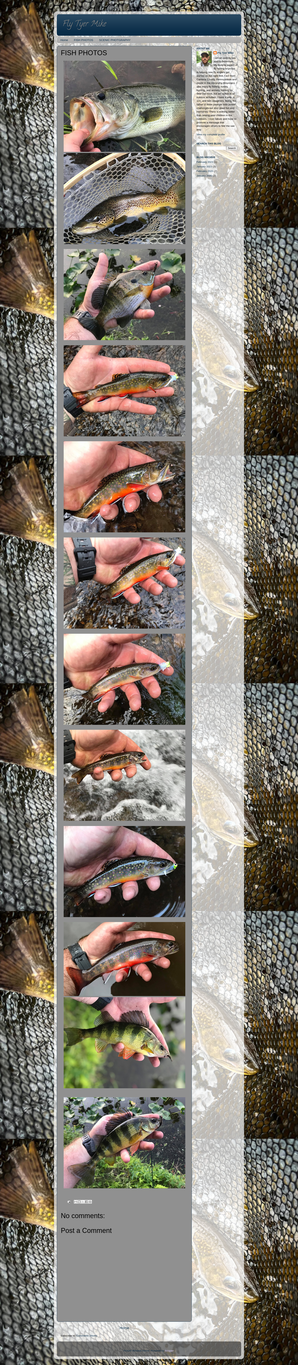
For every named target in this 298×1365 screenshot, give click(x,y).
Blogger (169, 1350)
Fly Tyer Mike (84, 24)
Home (64, 40)
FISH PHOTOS (83, 40)
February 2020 (205, 171)
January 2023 (204, 166)
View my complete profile (211, 134)
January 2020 (204, 175)
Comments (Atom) (86, 1335)
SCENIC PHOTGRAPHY (115, 40)
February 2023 (205, 162)
